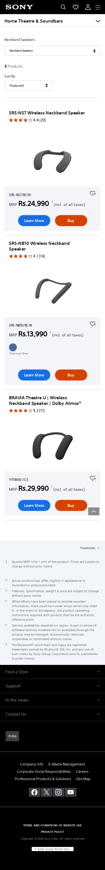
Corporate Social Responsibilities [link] (44, 771)
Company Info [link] (31, 764)
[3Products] (14, 66)
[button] (13, 347)
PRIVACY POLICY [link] (52, 832)
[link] (12, 736)
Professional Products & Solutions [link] (43, 778)
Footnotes (88, 548)
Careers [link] (82, 771)
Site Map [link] (83, 778)
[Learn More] (53, 162)
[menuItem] (75, 7)
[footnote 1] (52, 202)
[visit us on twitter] (46, 792)
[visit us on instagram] (58, 792)
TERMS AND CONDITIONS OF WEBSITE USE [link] (52, 825)
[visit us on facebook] (34, 792)
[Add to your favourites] (92, 192)
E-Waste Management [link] (66, 764)
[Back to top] (93, 511)
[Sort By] (28, 85)
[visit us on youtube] (70, 792)
